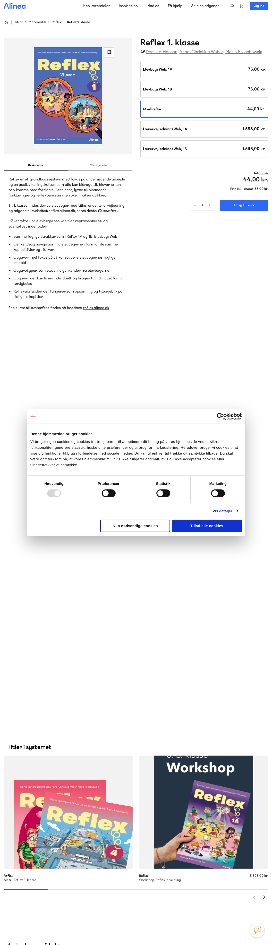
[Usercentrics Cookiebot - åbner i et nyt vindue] (220, 416)
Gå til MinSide (164, 835)
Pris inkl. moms (242, 189)
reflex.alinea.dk (96, 307)
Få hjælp (175, 5)
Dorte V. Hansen (161, 52)
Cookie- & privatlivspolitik (189, 931)
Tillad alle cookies (206, 526)
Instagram (219, 909)
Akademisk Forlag (27, 804)
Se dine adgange (205, 5)
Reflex (56, 22)
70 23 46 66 (33, 851)
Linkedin (254, 909)
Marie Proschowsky (244, 52)
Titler (18, 22)
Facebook (231, 909)
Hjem (6, 22)
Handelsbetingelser (224, 931)
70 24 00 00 (171, 880)
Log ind (259, 6)
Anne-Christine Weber (201, 52)
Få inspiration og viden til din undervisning (186, 803)
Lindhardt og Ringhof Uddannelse (63, 798)
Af (142, 52)
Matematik (37, 22)
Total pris (261, 173)
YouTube (242, 909)
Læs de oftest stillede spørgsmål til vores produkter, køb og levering (64, 889)
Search (232, 5)
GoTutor (64, 804)
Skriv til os (169, 778)
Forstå (17, 809)
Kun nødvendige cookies (135, 526)
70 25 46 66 (171, 767)
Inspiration (128, 5)
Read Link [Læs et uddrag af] (109, 52)
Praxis (49, 804)
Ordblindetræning (88, 804)
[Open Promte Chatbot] (257, 930)
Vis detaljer (222, 511)
